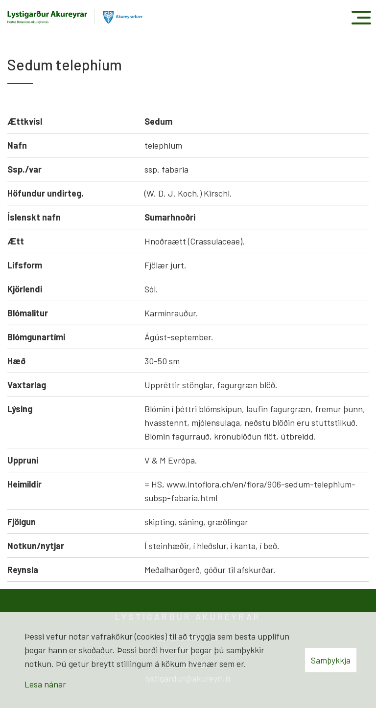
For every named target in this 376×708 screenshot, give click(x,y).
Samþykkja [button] (331, 660)
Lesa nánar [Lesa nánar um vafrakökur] (45, 684)
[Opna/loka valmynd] (361, 17)
